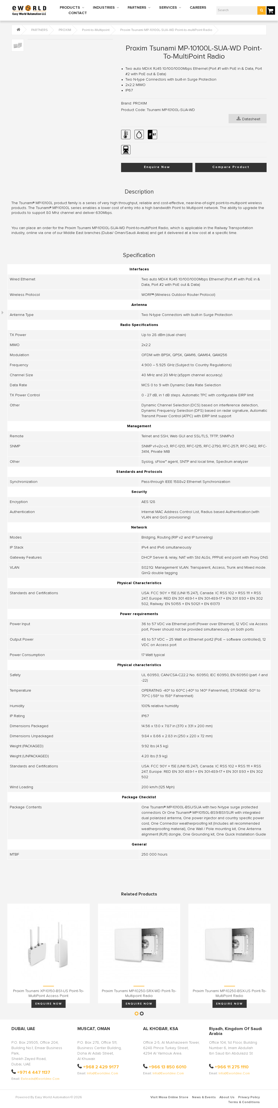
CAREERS (198, 8)
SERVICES (168, 8)
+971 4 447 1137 (33, 1072)
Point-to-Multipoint (95, 30)
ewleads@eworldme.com (40, 1079)
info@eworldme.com (102, 1073)
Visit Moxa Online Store (169, 1097)
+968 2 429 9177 (101, 1067)
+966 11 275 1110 (232, 1067)
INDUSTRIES (104, 8)
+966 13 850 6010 (168, 1067)
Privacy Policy (249, 1097)
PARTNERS (137, 8)
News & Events (204, 1097)
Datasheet (248, 118)
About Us (227, 1097)
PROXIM (65, 30)
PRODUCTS (70, 8)
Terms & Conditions (244, 1102)
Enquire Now (157, 167)
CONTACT (77, 13)
